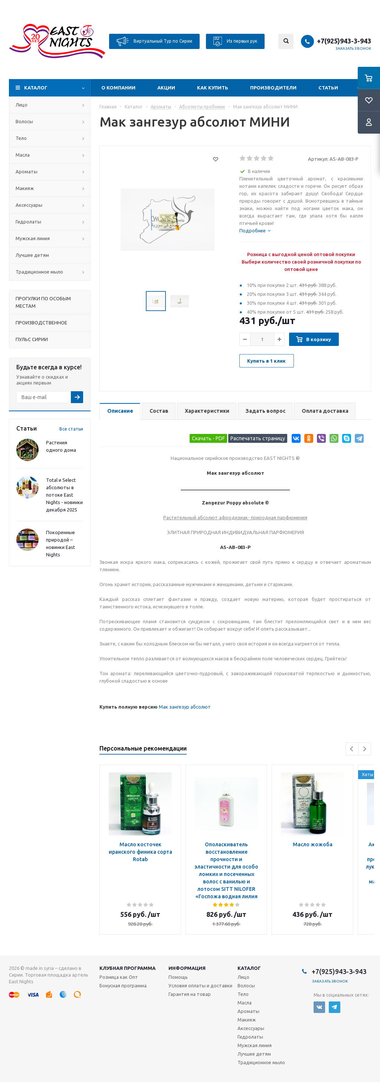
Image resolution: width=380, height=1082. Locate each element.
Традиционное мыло (39, 271)
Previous (352, 749)
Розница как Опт (118, 977)
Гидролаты (28, 221)
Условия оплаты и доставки (200, 985)
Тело (21, 138)
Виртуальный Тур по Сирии (154, 41)
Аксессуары (29, 204)
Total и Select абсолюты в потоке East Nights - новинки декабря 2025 (64, 494)
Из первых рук (235, 41)
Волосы (24, 121)
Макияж (25, 188)
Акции (166, 87)
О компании (118, 87)
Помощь (178, 977)
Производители (273, 87)
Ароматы (26, 171)
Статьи (328, 87)
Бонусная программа (123, 985)
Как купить (212, 87)
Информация (187, 968)
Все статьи (71, 428)
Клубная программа (127, 968)
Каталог (36, 87)
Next (364, 749)
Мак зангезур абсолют (185, 706)
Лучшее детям (32, 255)
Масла (23, 154)
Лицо (21, 104)
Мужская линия (33, 238)
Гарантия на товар (189, 994)
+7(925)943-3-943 (344, 40)
